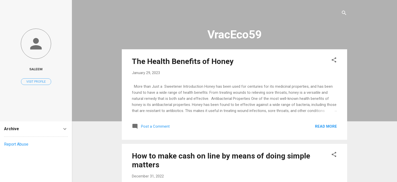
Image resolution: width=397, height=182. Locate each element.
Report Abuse (16, 144)
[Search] (344, 13)
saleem (36, 69)
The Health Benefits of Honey (182, 61)
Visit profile (36, 81)
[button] (334, 61)
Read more (326, 126)
